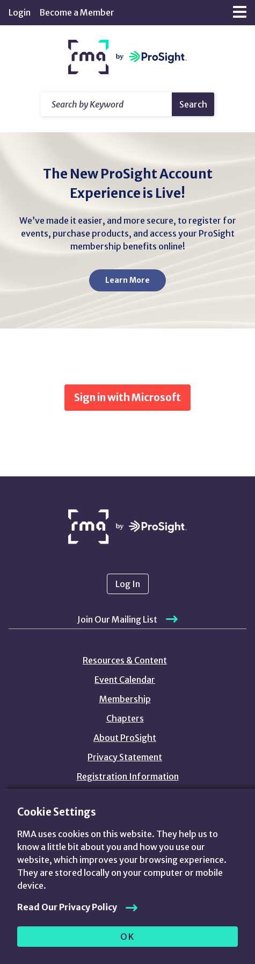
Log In (127, 584)
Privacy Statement (125, 757)
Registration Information (128, 776)
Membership (125, 699)
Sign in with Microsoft (127, 397)
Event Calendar (124, 679)
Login (20, 12)
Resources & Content (125, 660)
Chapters (125, 718)
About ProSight (124, 737)
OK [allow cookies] (127, 936)
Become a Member (76, 12)
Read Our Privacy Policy (67, 907)
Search (193, 104)
